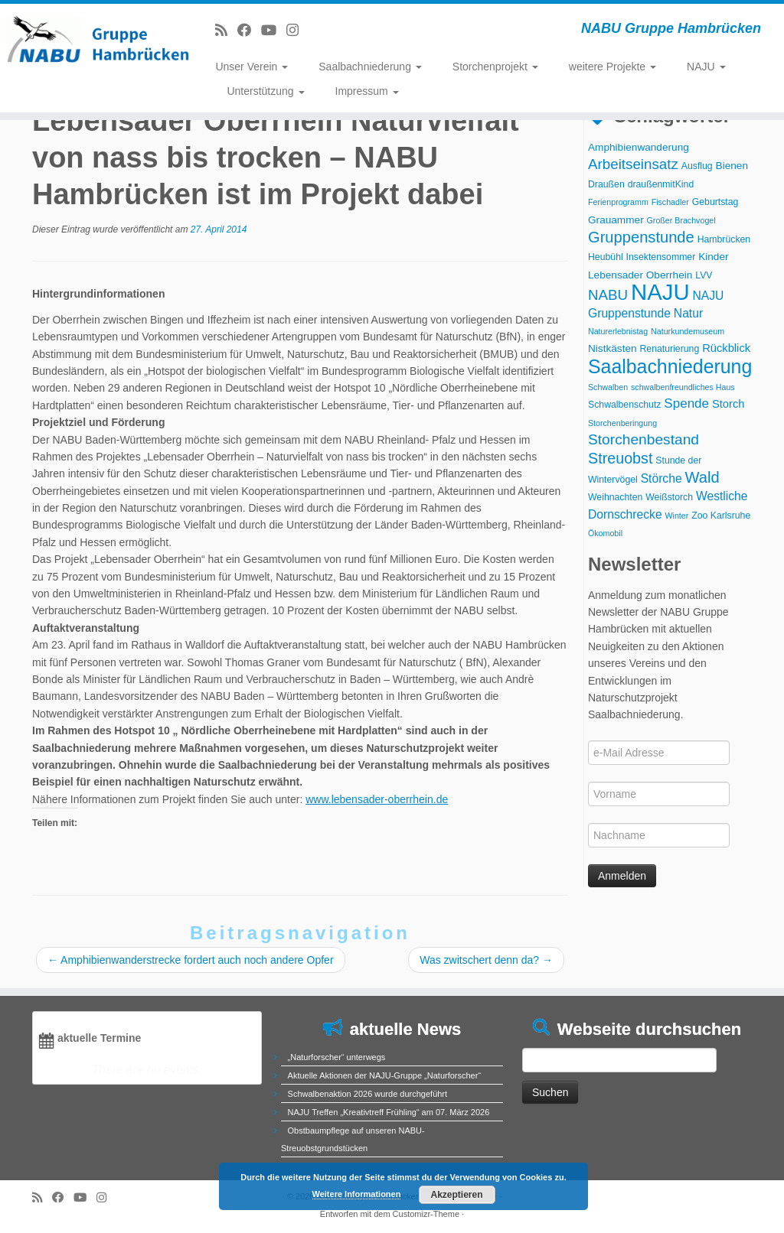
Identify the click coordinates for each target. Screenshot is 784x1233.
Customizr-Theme (426, 1213)
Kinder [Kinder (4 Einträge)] (713, 256)
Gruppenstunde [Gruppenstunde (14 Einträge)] (641, 237)
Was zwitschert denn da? (486, 960)
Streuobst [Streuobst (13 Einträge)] (620, 458)
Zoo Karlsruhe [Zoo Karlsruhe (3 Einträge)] (720, 515)
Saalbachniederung (370, 66)
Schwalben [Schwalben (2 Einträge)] (608, 387)
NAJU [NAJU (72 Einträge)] (660, 291)
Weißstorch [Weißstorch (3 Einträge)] (669, 497)
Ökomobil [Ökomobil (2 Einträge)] (605, 533)
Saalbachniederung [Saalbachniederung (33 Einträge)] (670, 366)
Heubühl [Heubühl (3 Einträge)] (605, 257)
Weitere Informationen (356, 1194)
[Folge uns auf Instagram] (297, 30)
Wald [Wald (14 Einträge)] (702, 477)
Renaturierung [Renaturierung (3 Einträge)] (670, 348)
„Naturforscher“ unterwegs (337, 1057)
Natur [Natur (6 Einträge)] (688, 313)
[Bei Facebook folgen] (249, 30)
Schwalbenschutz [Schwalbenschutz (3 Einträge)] (624, 404)
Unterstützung (265, 91)
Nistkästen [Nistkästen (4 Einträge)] (612, 348)
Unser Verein (251, 66)
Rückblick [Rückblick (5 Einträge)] (726, 348)
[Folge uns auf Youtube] (273, 30)
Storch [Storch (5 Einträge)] (728, 404)
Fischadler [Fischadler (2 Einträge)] (670, 202)
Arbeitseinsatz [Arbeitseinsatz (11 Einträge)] (633, 164)
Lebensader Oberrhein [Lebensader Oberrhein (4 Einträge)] (640, 275)
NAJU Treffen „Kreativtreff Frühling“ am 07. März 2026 (389, 1112)
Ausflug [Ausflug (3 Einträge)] (697, 166)
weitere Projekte (612, 66)
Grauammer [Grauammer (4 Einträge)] (616, 220)
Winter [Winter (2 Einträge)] (676, 515)
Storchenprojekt (495, 66)
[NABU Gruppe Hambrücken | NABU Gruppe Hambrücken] (92, 38)
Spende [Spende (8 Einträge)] (686, 403)
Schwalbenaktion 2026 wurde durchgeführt (368, 1093)
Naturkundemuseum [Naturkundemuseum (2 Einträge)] (687, 331)
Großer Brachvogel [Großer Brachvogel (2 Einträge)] (681, 220)
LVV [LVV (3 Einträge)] (703, 275)
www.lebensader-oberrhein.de (376, 799)
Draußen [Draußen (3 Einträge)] (606, 184)
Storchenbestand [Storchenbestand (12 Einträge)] (643, 439)
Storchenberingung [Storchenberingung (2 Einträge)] (622, 423)
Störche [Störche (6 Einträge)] (661, 478)
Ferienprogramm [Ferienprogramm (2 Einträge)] (618, 202)
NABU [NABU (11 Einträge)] (608, 295)
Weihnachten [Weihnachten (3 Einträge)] (615, 497)
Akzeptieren (456, 1194)
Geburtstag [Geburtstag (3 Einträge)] (715, 202)
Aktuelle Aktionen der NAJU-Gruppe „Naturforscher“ (385, 1075)
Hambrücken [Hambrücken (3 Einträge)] (724, 239)
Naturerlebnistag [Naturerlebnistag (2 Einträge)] (618, 331)
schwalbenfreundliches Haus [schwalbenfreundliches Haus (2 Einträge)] (683, 387)
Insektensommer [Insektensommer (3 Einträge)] (661, 257)
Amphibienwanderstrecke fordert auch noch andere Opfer (190, 960)
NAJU (706, 66)
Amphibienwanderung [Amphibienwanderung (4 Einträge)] (638, 147)
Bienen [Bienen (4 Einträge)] (732, 165)
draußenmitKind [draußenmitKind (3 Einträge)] (661, 184)
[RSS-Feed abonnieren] (226, 30)
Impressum (367, 91)
